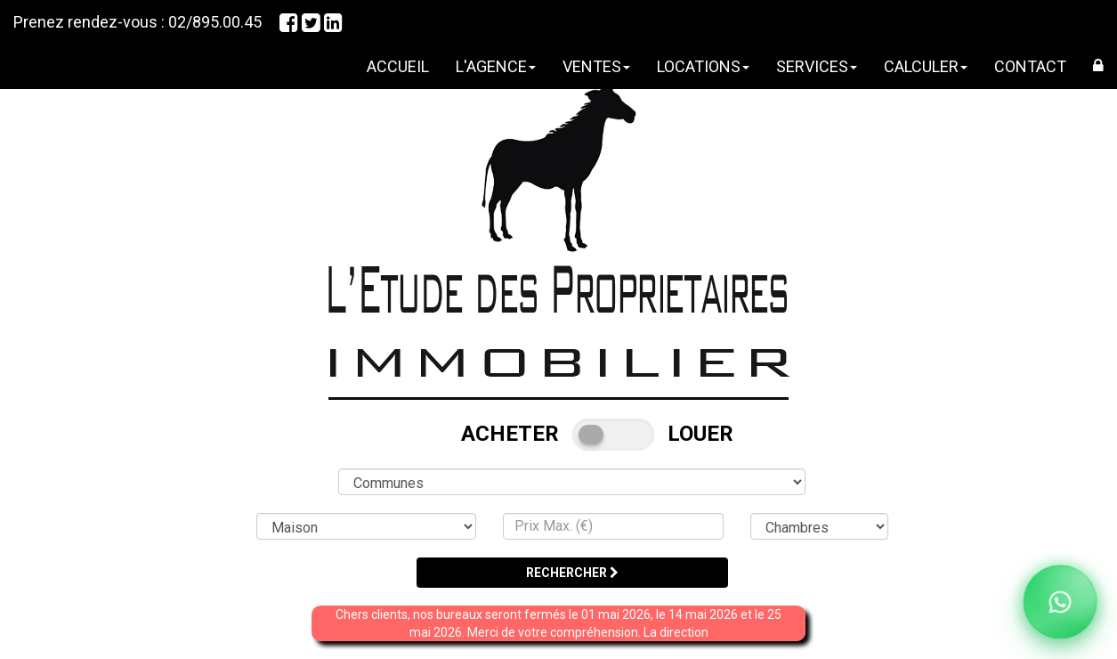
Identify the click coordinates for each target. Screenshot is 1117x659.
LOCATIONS (703, 66)
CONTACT (1030, 66)
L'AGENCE (496, 66)
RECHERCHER (572, 572)
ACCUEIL (398, 66)
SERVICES (816, 66)
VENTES (596, 66)
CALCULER (925, 66)
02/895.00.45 (215, 21)
